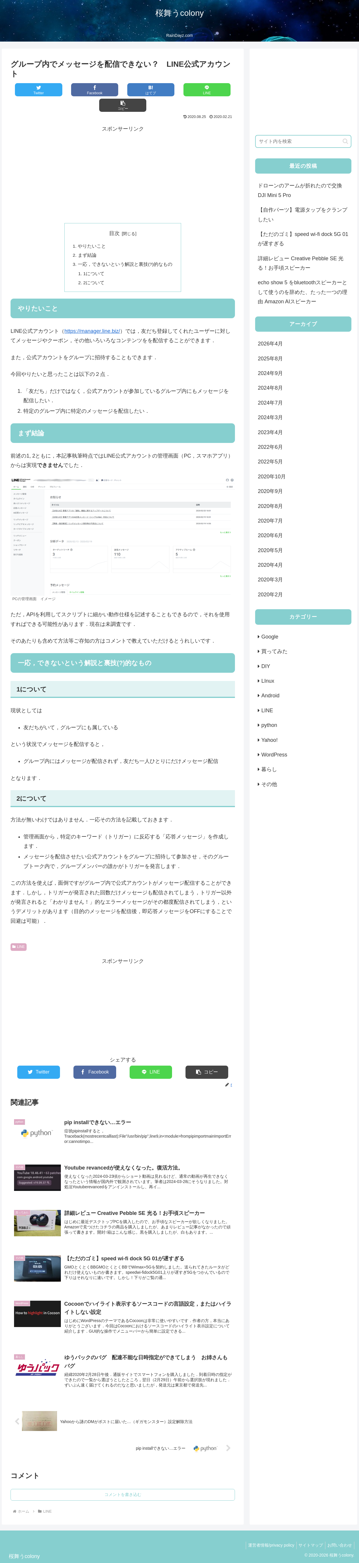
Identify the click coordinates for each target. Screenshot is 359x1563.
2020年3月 (270, 580)
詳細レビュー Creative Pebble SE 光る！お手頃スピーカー (300, 263)
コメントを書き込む (122, 1486)
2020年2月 (270, 595)
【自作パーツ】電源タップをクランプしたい (302, 214)
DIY (265, 666)
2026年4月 (270, 344)
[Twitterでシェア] (33, 89)
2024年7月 (270, 403)
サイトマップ (308, 1537)
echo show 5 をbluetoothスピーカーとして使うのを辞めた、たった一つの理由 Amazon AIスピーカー (302, 292)
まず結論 (87, 240)
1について (94, 259)
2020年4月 (270, 565)
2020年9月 (270, 491)
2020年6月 (270, 535)
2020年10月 (272, 477)
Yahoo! (269, 740)
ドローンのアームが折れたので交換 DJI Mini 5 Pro (300, 190)
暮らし (269, 769)
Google (269, 637)
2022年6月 (270, 447)
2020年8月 (270, 506)
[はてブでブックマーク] (123, 89)
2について (94, 268)
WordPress (274, 755)
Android (270, 696)
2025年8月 (270, 359)
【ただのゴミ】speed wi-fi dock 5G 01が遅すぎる (303, 238)
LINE (18, 933)
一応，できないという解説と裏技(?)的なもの (125, 250)
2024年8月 (270, 388)
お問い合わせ (339, 1537)
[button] (213, 89)
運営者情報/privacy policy (266, 1537)
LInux (267, 681)
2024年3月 (270, 417)
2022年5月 (270, 462)
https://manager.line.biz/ (92, 318)
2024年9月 (270, 373)
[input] (303, 141)
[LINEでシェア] (168, 89)
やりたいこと (92, 231)
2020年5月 (270, 550)
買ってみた (274, 651)
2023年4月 (270, 432)
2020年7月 (270, 521)
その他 (269, 784)
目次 (114, 218)
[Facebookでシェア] (78, 89)
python (269, 725)
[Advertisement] (123, 159)
